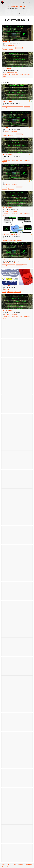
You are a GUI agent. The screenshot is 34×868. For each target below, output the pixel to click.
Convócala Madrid (17, 6)
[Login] (31, 2)
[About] (23, 2)
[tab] (14, 13)
